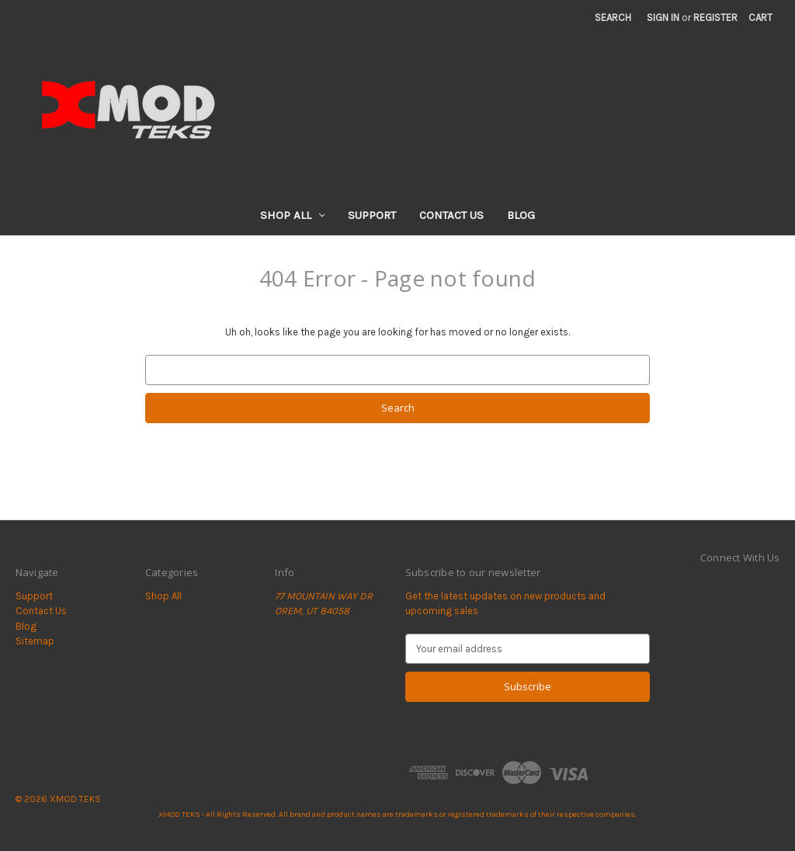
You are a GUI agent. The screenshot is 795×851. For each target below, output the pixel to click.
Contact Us (451, 215)
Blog (521, 215)
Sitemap (35, 641)
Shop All (292, 215)
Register (715, 17)
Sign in (663, 17)
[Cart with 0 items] (760, 18)
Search (613, 17)
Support (372, 215)
